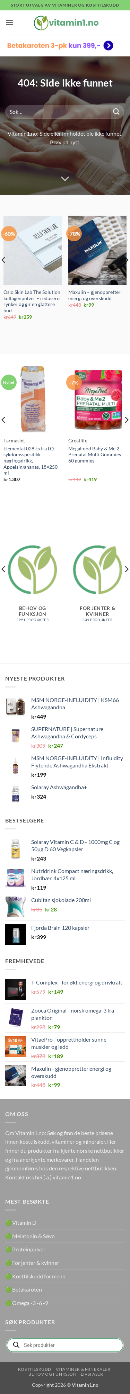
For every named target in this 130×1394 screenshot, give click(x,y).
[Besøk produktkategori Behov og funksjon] (32, 580)
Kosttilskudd (34, 1369)
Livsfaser (92, 1374)
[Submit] (116, 111)
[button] (9, 22)
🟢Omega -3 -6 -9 (26, 1302)
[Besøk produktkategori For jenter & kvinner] (97, 580)
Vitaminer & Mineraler (83, 1369)
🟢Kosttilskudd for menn (35, 1276)
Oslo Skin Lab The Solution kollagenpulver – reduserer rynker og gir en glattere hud (32, 301)
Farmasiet (14, 440)
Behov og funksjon (52, 1374)
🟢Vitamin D (20, 1222)
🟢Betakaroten (23, 1289)
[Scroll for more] (65, 179)
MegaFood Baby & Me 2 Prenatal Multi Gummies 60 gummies (94, 455)
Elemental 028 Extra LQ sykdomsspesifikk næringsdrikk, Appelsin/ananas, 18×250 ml (30, 461)
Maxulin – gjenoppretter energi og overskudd (94, 295)
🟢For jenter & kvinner (32, 1262)
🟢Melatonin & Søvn (30, 1236)
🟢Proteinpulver (25, 1249)
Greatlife (77, 440)
